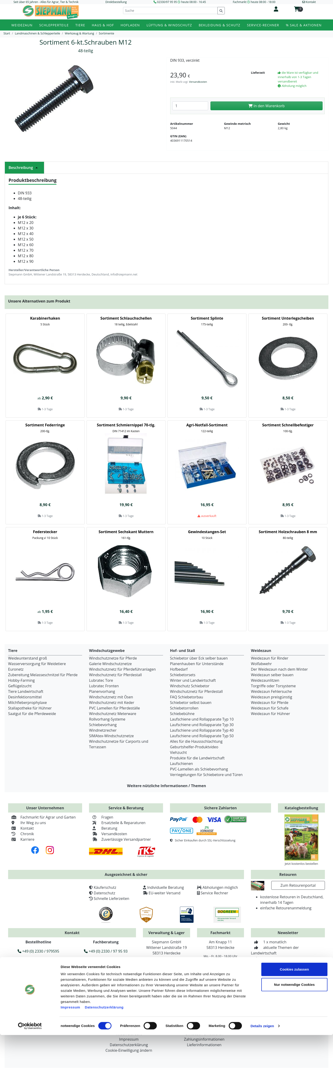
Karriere (21, 839)
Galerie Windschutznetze (110, 663)
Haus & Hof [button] (103, 25)
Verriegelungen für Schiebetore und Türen (206, 774)
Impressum (70, 1051)
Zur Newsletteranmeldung (287, 969)
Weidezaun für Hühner (270, 713)
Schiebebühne (182, 713)
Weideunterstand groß (27, 658)
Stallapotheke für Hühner (30, 708)
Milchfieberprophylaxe (27, 702)
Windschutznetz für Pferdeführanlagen (122, 669)
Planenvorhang (102, 691)
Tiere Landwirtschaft (25, 691)
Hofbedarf (179, 669)
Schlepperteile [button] (54, 25)
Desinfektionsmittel (25, 697)
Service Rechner (214, 893)
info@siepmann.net (81, 972)
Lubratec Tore (101, 680)
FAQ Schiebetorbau (186, 697)
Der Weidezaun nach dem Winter (279, 669)
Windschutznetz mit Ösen (111, 697)
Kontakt (21, 828)
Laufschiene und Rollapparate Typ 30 (202, 724)
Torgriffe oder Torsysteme (273, 685)
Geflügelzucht (20, 685)
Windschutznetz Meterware (112, 713)
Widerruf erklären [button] (72, 981)
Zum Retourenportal (298, 885)
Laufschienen (181, 763)
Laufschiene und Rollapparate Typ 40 (202, 730)
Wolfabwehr (261, 663)
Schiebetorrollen (184, 708)
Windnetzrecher (103, 730)
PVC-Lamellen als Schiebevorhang (199, 769)
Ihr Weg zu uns (27, 822)
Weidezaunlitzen (265, 680)
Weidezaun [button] (22, 25)
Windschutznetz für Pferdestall (115, 674)
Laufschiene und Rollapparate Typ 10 (202, 719)
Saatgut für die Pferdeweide (32, 713)
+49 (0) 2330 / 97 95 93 (105, 951)
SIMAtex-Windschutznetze (111, 735)
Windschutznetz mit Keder (111, 702)
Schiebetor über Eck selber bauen (199, 658)
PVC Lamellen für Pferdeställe (114, 708)
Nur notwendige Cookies (294, 1028)
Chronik (21, 833)
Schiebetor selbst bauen (190, 702)
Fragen (101, 817)
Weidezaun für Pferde (269, 702)
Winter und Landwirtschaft (193, 680)
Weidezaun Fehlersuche (271, 691)
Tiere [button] (80, 25)
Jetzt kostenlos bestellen (301, 864)
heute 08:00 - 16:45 (193, 2)
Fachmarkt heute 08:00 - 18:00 (254, 2)
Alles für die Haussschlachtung (196, 741)
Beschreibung (24, 167)
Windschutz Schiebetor (190, 685)
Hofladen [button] (130, 25)
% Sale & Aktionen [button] (304, 25)
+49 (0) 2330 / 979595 (38, 951)
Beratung (103, 828)
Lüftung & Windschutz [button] (169, 25)
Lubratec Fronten (104, 685)
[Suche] (170, 10)
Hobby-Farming (21, 680)
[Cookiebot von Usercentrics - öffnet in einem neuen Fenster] (30, 1070)
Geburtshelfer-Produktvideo (194, 746)
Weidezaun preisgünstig (271, 697)
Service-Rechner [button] (263, 25)
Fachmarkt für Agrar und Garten (42, 817)
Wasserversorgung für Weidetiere (37, 663)
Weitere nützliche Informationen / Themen (166, 785)
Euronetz (16, 669)
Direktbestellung (116, 2)
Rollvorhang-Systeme (107, 719)
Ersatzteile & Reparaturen (117, 822)
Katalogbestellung (301, 807)
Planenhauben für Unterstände (197, 663)
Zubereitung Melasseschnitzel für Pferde (43, 674)
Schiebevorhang (103, 724)
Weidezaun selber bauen (272, 674)
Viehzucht (178, 752)
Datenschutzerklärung (104, 1051)
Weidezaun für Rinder (269, 658)
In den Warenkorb (266, 105)
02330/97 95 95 (167, 2)
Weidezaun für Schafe (269, 708)
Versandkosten (198, 81)
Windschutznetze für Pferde (113, 658)
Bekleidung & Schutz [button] (219, 25)
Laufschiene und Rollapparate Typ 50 (202, 735)
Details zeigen (262, 1070)
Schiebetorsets (182, 674)
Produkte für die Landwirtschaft (197, 758)
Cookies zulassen (294, 1013)
